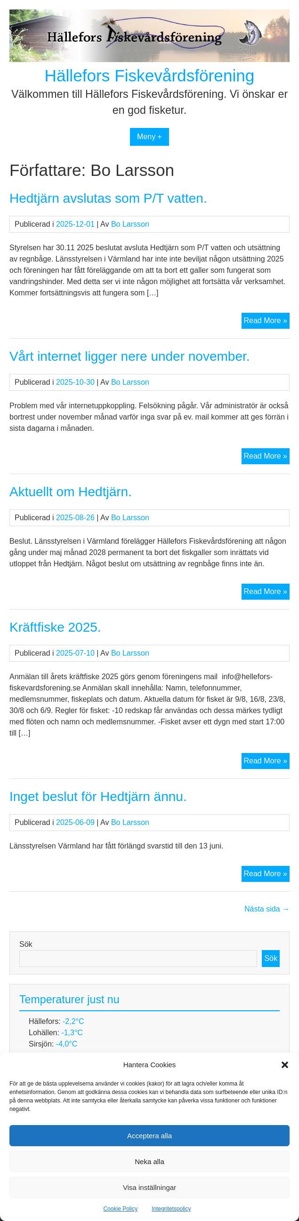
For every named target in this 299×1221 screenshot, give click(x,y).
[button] (285, 1065)
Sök (25, 944)
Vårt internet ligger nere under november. (129, 356)
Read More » (267, 322)
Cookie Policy (120, 1208)
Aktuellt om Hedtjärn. (70, 491)
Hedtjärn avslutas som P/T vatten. (108, 198)
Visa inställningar (149, 1187)
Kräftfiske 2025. (55, 627)
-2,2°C (73, 1021)
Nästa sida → (267, 909)
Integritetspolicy (171, 1208)
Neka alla (149, 1162)
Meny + (149, 137)
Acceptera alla (149, 1136)
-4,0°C (67, 1044)
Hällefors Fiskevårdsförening (150, 75)
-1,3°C (72, 1033)
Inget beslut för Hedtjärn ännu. (98, 796)
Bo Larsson (130, 224)
